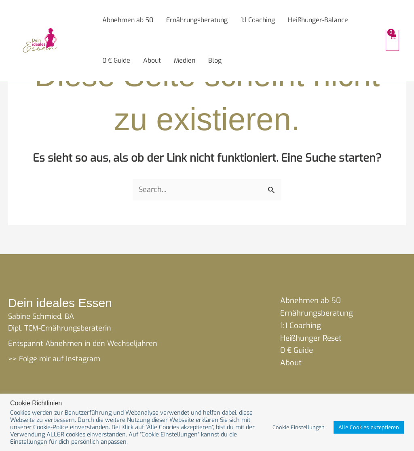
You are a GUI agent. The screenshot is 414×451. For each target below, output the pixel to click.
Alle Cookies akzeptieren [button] (368, 427)
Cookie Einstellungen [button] (298, 427)
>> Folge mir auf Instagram (54, 359)
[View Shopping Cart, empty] (392, 40)
